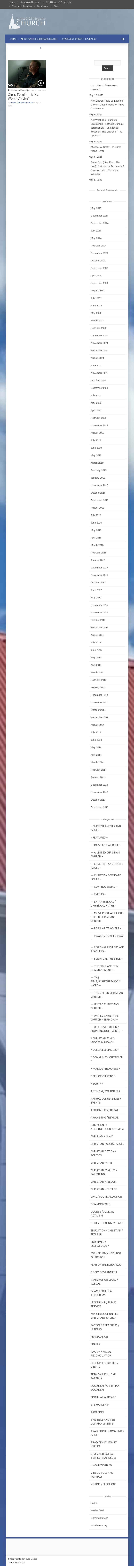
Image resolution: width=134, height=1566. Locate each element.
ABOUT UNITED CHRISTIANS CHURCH (39, 39)
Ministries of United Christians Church (104, 1315)
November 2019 (99, 425)
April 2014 (96, 754)
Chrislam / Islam (102, 1136)
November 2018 (99, 485)
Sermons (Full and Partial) (103, 1376)
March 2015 (97, 672)
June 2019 (96, 447)
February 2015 (98, 679)
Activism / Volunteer (105, 1091)
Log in (94, 1503)
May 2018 (96, 530)
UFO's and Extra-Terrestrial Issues (103, 1455)
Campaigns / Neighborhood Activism (107, 1127)
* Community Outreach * (107, 1059)
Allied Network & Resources (58, 2)
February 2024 (98, 245)
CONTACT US (49, 48)
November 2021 (99, 343)
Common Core (100, 1204)
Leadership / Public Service (103, 1304)
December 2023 (99, 253)
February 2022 (98, 328)
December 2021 (99, 335)
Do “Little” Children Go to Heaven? (104, 87)
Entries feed (97, 1510)
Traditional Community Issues (107, 1433)
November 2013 (99, 792)
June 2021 (96, 365)
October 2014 (98, 709)
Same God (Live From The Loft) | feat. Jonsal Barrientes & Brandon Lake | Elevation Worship (107, 168)
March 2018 (97, 545)
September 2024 (99, 223)
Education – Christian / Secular (107, 1232)
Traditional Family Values (104, 1444)
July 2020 (96, 395)
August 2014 (97, 724)
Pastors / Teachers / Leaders (105, 1327)
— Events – (98, 894)
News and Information (22, 6)
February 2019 (98, 470)
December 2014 (99, 694)
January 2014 (98, 777)
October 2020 (98, 380)
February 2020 (98, 417)
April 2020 (96, 410)
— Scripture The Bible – (107, 958)
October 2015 (98, 620)
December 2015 (99, 605)
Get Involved (42, 6)
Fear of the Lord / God (106, 1264)
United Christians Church (21, 102)
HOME (13, 39)
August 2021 (97, 358)
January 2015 (98, 687)
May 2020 (96, 402)
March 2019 (97, 462)
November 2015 (99, 612)
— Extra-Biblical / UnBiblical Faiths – (103, 903)
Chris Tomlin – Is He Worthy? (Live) (23, 96)
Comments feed (99, 1518)
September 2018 (99, 500)
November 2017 (99, 575)
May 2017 (96, 597)
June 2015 (96, 650)
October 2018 (98, 492)
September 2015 (99, 627)
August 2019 (97, 432)
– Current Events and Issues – (106, 828)
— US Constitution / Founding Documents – (106, 1029)
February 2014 (98, 769)
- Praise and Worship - (20, 90)
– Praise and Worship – (106, 845)
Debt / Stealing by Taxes (107, 1223)
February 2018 (98, 552)
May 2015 (96, 657)
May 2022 (96, 313)
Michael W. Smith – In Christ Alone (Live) (106, 149)
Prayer (95, 1344)
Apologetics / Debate (105, 1110)
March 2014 (97, 762)
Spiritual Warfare (103, 1397)
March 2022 (97, 320)
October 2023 (98, 260)
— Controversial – (104, 886)
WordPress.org (99, 1525)
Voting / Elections (103, 1484)
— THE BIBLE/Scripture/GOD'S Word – (106, 981)
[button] (123, 39)
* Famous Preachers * (105, 1068)
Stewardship (100, 1404)
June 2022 (96, 305)
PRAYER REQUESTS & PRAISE (24, 48)
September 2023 (99, 268)
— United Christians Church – (105, 1006)
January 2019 (98, 477)
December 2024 (99, 215)
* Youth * (97, 1083)
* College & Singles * (105, 1049)
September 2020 (99, 387)
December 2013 (99, 784)
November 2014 (99, 702)
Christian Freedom (104, 1181)
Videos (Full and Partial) (102, 1474)
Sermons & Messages (30, 2)
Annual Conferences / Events (106, 1100)
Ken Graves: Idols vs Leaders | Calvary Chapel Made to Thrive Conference (107, 104)
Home (12, 2)
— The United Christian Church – (107, 994)
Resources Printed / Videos (104, 1365)
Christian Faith (101, 1162)
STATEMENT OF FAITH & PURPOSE (79, 39)
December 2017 (99, 567)
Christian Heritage (104, 1189)
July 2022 (96, 298)
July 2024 (96, 230)
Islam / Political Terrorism (102, 1293)
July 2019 (96, 440)
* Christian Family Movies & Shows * (103, 1040)
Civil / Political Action (106, 1196)
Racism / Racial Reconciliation (101, 1353)
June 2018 (96, 522)
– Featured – (99, 837)
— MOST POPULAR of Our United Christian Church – (107, 917)
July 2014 (96, 732)
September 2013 (99, 807)
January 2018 (98, 560)
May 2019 (96, 455)
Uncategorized (101, 1465)
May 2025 (96, 208)
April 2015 (96, 665)
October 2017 (98, 582)
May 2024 (96, 238)
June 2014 (96, 739)
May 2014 (96, 747)
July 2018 (96, 515)
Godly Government (104, 1272)
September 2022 (99, 283)
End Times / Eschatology (100, 1243)
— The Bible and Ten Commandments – (104, 968)
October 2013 (98, 799)
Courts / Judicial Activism (102, 1213)
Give (56, 6)
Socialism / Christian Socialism (105, 1387)
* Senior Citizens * (103, 1076)
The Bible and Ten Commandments (103, 1421)
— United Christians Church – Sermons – (105, 1017)
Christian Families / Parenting (104, 1172)
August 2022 (97, 290)
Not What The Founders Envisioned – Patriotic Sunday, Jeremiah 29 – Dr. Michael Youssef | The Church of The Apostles (107, 128)
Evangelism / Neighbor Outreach (106, 1255)
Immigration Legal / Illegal (104, 1281)
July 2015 (96, 642)
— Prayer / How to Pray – (107, 937)
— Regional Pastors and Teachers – (108, 949)
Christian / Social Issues (107, 1143)
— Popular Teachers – (106, 928)
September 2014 (99, 717)
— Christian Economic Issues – (106, 877)
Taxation (97, 1412)
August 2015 (97, 635)
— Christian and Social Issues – (107, 865)
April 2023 (96, 275)
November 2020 (99, 372)
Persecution (99, 1336)
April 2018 (96, 537)
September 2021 (99, 350)
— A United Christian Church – (105, 854)
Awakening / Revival (104, 1117)
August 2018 (97, 507)
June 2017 (96, 590)
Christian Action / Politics (103, 1153)
